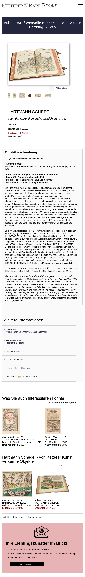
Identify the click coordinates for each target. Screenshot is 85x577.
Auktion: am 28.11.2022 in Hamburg (42, 25)
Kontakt (5, 517)
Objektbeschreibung (21, 152)
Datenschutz (18, 517)
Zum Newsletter (27, 564)
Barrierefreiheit (34, 517)
